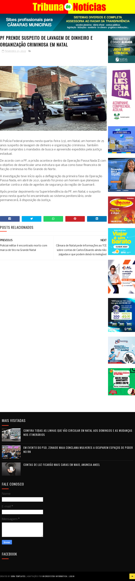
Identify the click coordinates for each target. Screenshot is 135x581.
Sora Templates (18, 576)
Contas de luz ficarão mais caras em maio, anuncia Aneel (61, 464)
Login (72, 576)
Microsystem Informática (55, 576)
